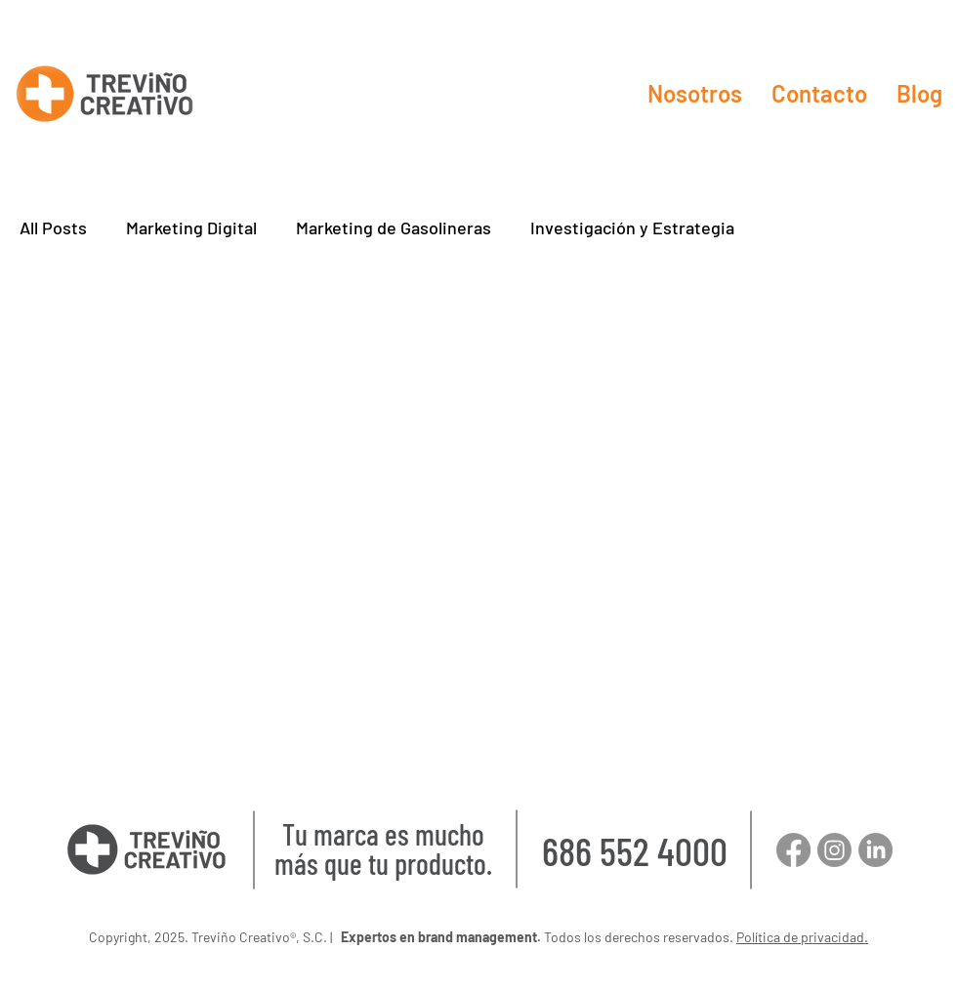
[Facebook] (793, 850)
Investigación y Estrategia (632, 227)
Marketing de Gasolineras (393, 227)
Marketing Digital (191, 227)
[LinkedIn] (875, 850)
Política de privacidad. (802, 937)
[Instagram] (834, 850)
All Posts (53, 227)
